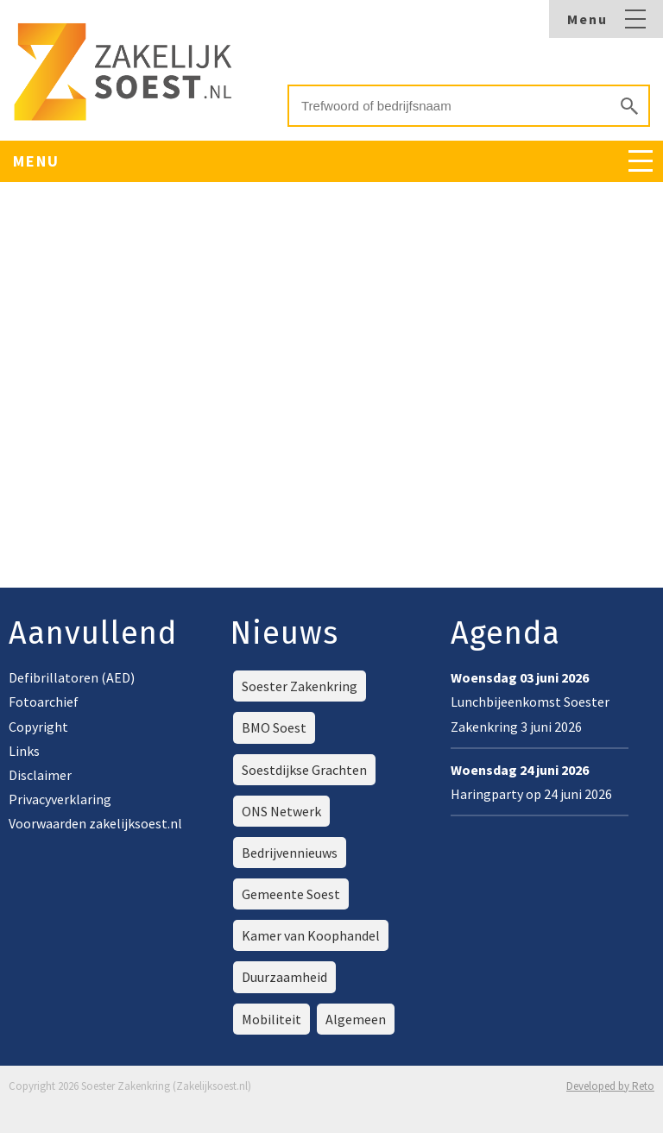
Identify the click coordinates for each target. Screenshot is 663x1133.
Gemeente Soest (291, 894)
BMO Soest (274, 727)
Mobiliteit (271, 1019)
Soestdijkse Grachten (304, 769)
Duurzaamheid (284, 976)
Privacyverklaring (60, 799)
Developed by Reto (610, 1086)
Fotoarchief (44, 701)
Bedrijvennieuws (290, 852)
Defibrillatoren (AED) (72, 677)
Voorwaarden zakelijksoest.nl (95, 823)
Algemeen (355, 1019)
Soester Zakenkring (299, 686)
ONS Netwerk (281, 811)
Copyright (38, 726)
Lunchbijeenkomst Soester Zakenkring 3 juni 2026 (530, 701)
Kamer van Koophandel (311, 935)
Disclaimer (40, 775)
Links (24, 750)
